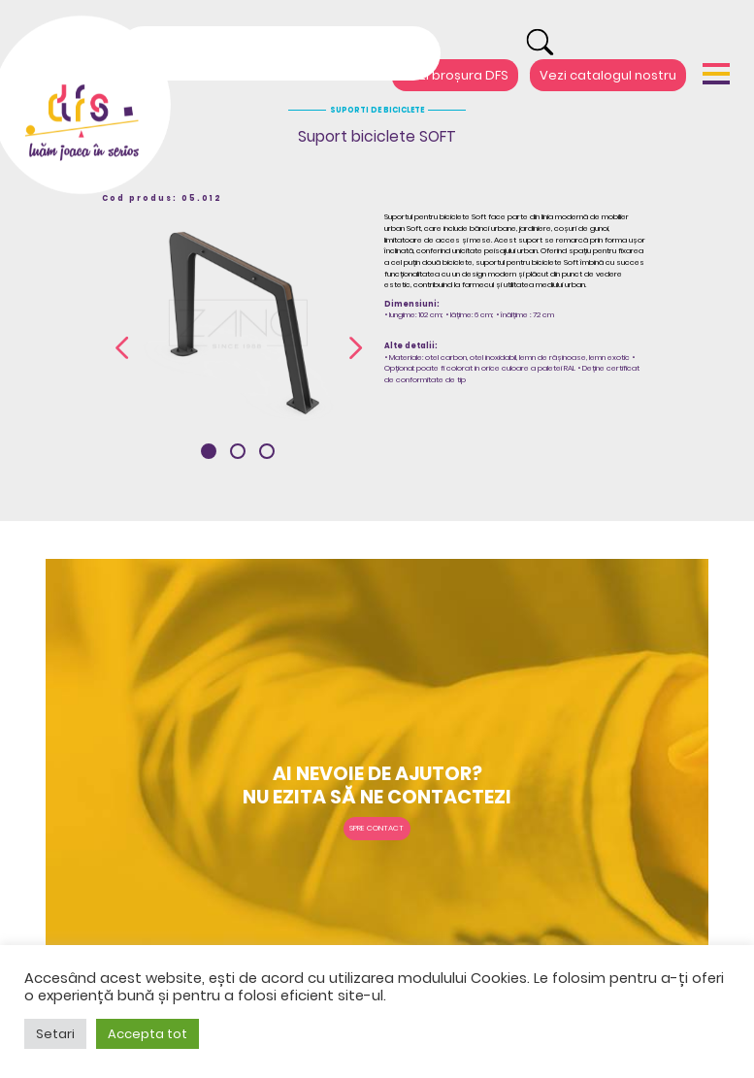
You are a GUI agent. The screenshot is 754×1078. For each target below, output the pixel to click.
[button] (208, 451)
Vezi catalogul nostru (608, 75)
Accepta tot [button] (147, 1034)
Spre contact (376, 828)
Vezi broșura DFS (455, 75)
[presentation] (122, 348)
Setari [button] (55, 1034)
